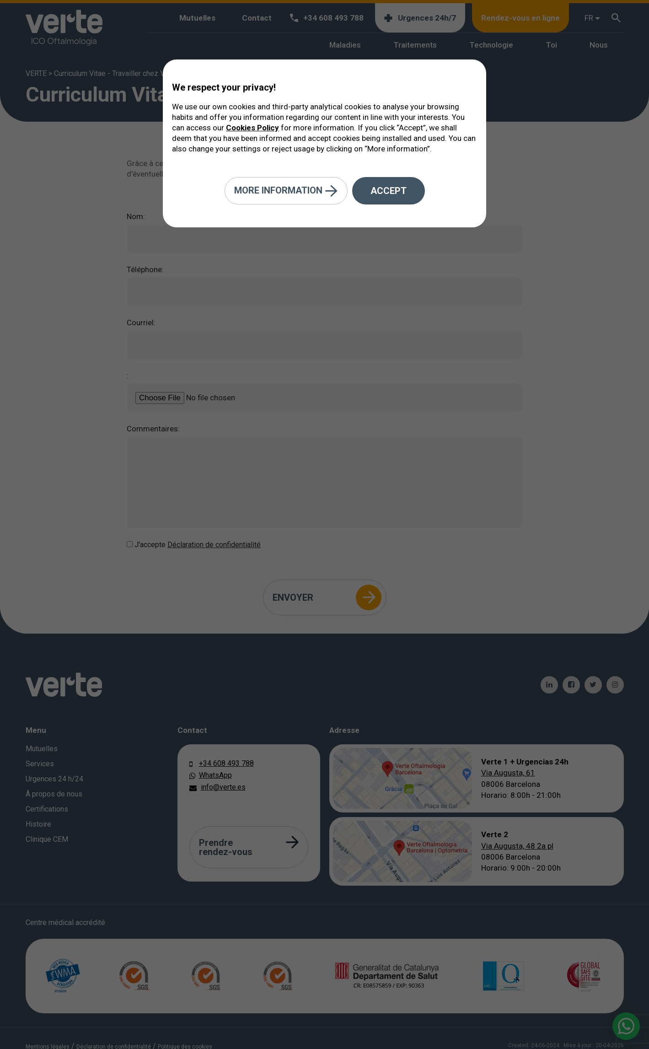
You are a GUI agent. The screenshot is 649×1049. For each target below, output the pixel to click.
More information (286, 191)
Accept (388, 190)
